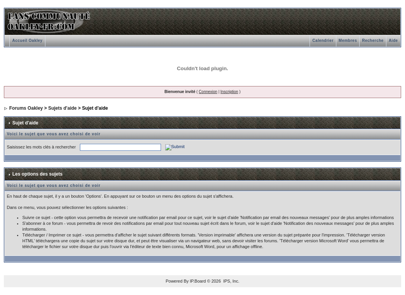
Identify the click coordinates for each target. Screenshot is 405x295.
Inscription (229, 92)
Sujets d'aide (62, 108)
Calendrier (322, 40)
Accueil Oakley (27, 40)
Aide (393, 40)
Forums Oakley (26, 108)
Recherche (373, 40)
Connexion (208, 92)
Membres (348, 40)
